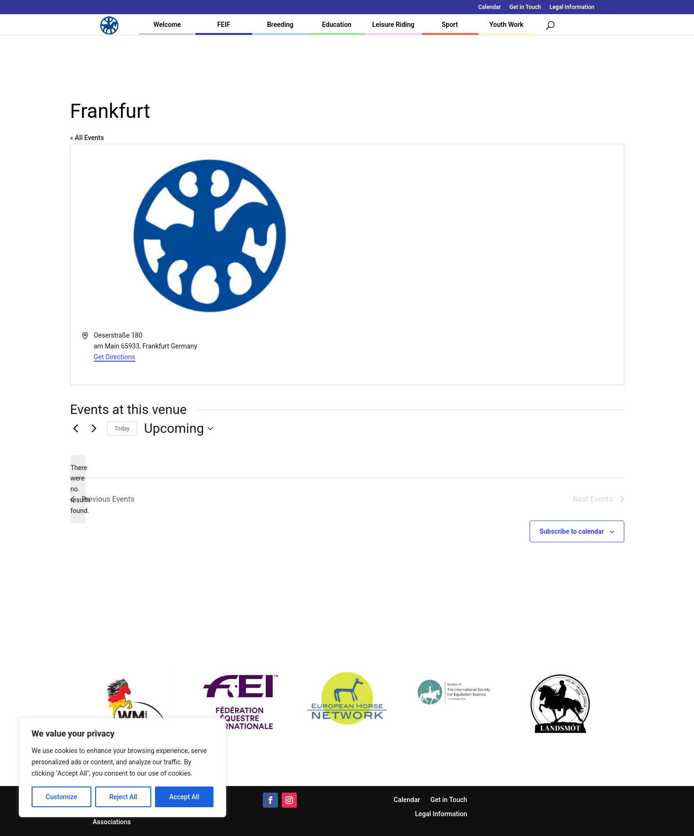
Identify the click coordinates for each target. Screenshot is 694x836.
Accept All (184, 797)
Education (336, 24)
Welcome (167, 24)
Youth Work (506, 24)
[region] (122, 767)
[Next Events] (94, 428)
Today (122, 428)
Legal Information (571, 7)
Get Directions (114, 357)
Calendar (489, 7)
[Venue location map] (484, 265)
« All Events (87, 137)
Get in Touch (525, 7)
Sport (450, 24)
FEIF (223, 24)
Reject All (123, 797)
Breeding (280, 24)
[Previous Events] (76, 428)
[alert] (77, 489)
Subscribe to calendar (571, 531)
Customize (61, 797)
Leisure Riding (393, 24)
